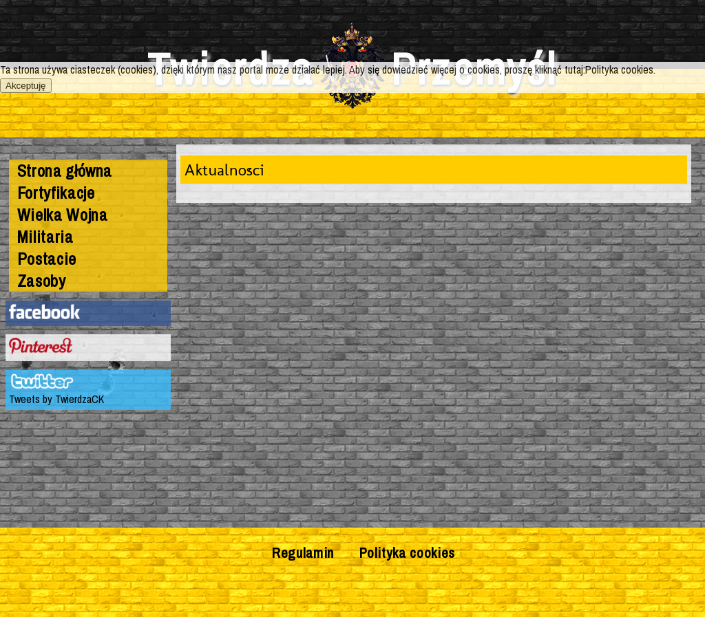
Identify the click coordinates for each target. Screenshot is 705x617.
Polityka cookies (407, 552)
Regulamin (303, 552)
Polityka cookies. (620, 69)
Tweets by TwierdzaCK (56, 399)
